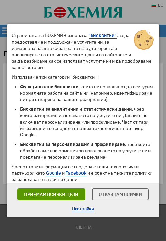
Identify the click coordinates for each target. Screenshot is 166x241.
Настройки (83, 209)
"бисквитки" (103, 35)
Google (53, 173)
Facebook (75, 173)
